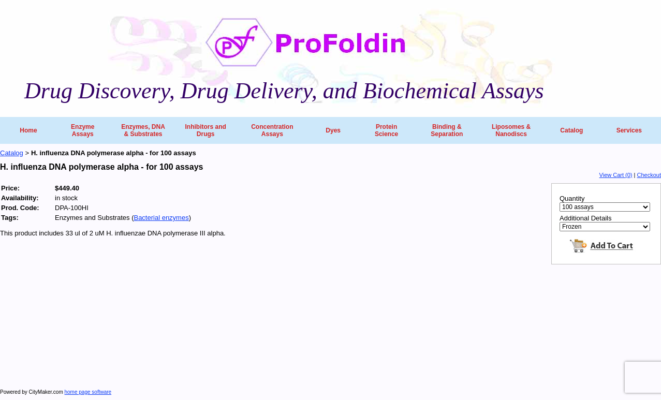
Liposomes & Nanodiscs (511, 130)
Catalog (571, 130)
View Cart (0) (616, 175)
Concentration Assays (272, 130)
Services (629, 130)
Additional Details (585, 218)
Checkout (649, 175)
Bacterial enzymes (161, 217)
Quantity (572, 198)
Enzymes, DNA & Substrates (143, 130)
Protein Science (386, 130)
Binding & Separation (447, 130)
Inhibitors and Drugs (205, 130)
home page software (88, 392)
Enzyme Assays (82, 130)
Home (28, 130)
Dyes (333, 130)
